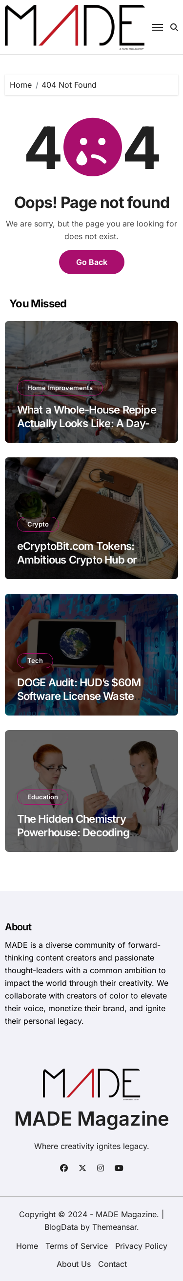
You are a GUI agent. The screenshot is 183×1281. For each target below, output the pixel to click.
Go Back (91, 262)
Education (42, 797)
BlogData (61, 1227)
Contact (112, 1264)
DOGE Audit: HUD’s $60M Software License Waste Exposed (79, 696)
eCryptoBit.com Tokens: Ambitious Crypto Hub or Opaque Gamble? (77, 560)
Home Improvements (60, 388)
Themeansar (114, 1227)
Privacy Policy (141, 1246)
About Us (74, 1264)
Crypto (38, 524)
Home (27, 1246)
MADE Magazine (91, 1118)
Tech (35, 660)
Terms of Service (76, 1246)
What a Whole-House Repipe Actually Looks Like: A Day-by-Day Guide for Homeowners (91, 423)
